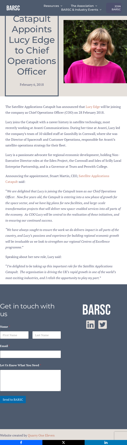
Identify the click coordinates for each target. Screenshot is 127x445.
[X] (63, 442)
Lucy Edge (93, 106)
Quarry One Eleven (41, 435)
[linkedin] (90, 325)
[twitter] (102, 325)
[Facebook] (21, 442)
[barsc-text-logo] (13, 6)
